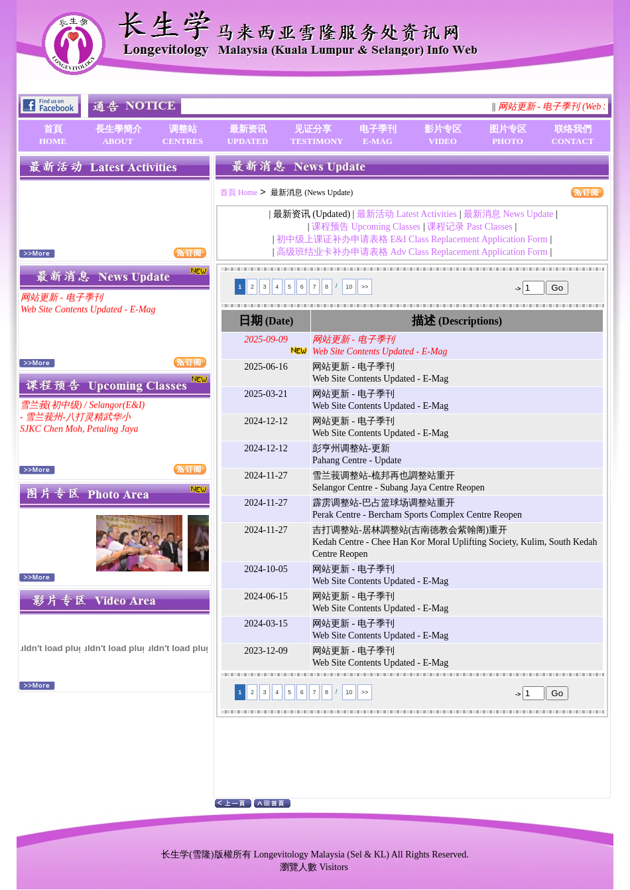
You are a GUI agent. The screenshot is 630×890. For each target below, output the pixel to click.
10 (349, 286)
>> (365, 286)
